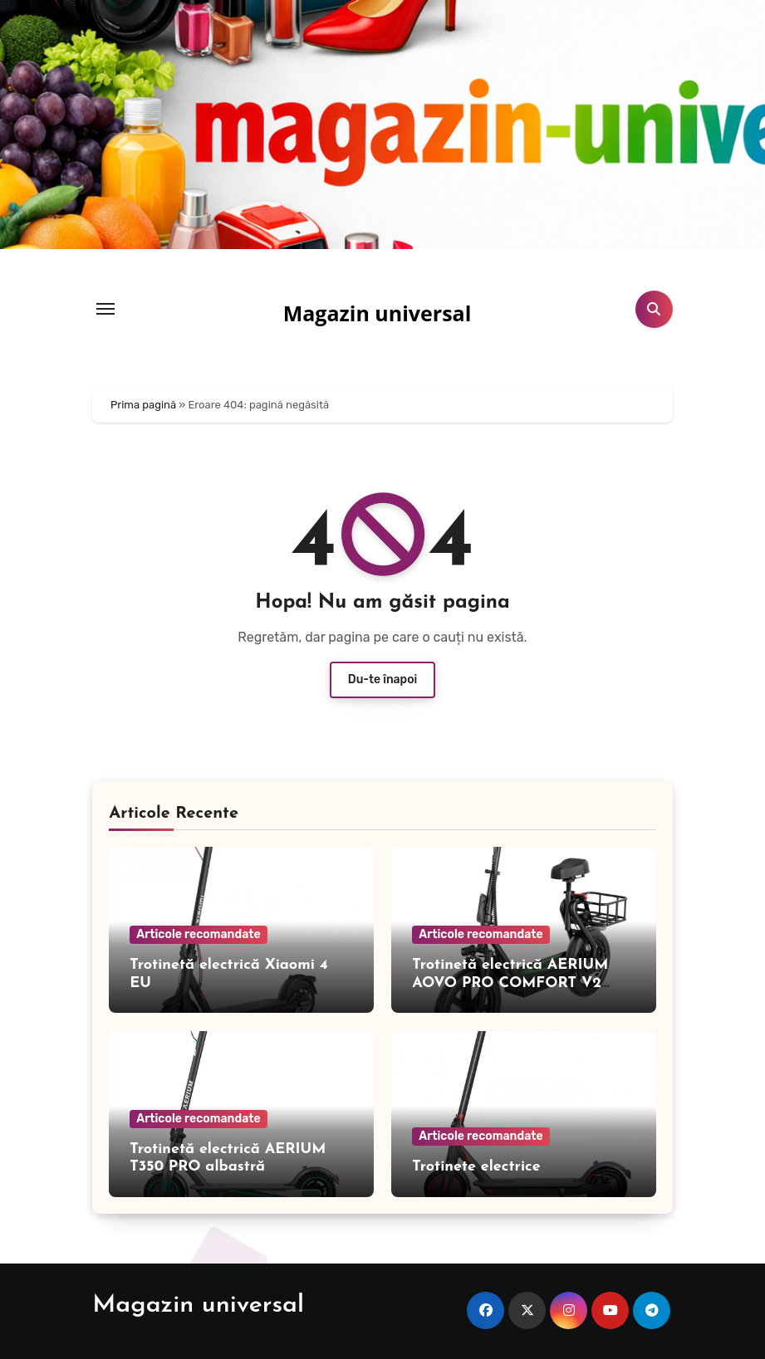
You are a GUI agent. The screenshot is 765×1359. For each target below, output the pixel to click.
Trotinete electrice (476, 1167)
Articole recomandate (198, 934)
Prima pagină (143, 404)
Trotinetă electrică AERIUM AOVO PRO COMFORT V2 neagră (510, 983)
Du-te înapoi (382, 679)
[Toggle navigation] (105, 309)
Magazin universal (377, 313)
